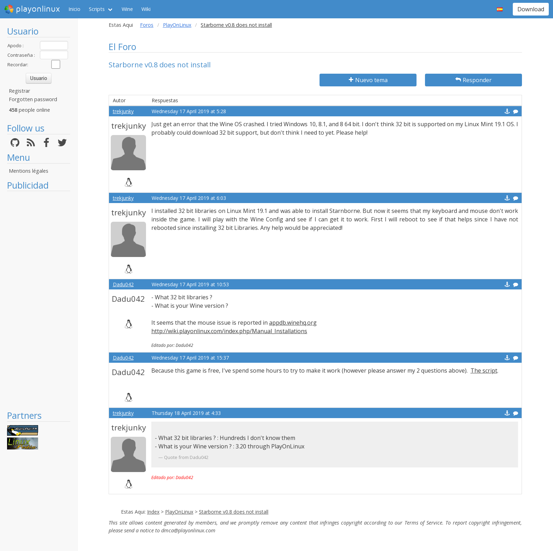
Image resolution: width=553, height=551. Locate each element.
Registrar (19, 90)
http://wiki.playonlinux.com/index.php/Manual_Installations (229, 331)
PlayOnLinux (177, 25)
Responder (473, 80)
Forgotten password (33, 99)
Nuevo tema (368, 80)
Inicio (74, 9)
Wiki (146, 9)
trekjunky (123, 111)
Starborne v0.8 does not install (233, 511)
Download (530, 9)
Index (153, 511)
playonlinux (32, 9)
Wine (127, 9)
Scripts (97, 9)
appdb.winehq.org (293, 322)
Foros (146, 25)
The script (483, 370)
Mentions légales (28, 170)
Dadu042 (123, 284)
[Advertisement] (38, 300)
